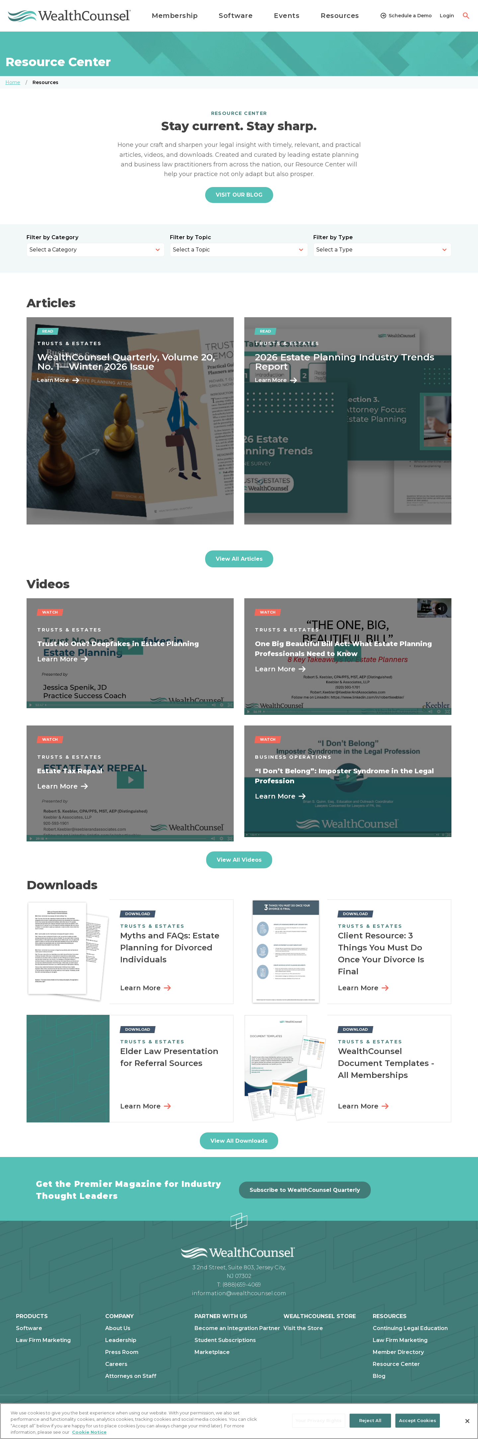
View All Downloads (239, 1141)
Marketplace (212, 1352)
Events (286, 16)
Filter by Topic (190, 237)
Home (12, 82)
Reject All (370, 1420)
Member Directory (398, 1352)
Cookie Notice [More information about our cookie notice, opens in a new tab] (89, 1432)
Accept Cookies (417, 1420)
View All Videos (239, 860)
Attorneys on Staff (130, 1376)
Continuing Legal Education (410, 1328)
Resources (340, 16)
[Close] (467, 1421)
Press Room (121, 1352)
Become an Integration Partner (237, 1328)
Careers (116, 1364)
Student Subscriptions (225, 1340)
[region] (239, 1421)
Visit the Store (303, 1328)
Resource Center (396, 1364)
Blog (379, 1376)
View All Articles (239, 559)
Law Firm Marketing (43, 1340)
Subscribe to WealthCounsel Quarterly (305, 1190)
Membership (175, 16)
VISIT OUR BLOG (239, 195)
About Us (117, 1328)
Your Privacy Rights (319, 1420)
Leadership (120, 1340)
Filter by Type (333, 237)
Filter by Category (52, 237)
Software (236, 16)
